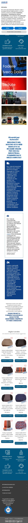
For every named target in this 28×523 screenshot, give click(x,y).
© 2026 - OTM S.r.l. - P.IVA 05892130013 (14, 518)
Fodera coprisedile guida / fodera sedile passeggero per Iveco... (7, 434)
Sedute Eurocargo (11, 252)
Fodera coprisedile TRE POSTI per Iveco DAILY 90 (21, 379)
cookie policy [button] (23, 15)
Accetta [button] (20, 28)
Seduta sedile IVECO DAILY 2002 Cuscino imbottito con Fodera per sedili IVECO (20, 408)
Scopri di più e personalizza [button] (14, 31)
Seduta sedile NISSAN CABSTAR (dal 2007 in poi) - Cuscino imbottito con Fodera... (7, 353)
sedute (9, 234)
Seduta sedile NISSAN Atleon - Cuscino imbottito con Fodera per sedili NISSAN (20, 353)
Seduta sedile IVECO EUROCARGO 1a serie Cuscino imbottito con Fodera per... (21, 435)
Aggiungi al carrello (7, 360)
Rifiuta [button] (7, 28)
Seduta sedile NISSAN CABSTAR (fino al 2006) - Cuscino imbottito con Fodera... (7, 380)
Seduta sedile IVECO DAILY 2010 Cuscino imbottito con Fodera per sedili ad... (7, 408)
